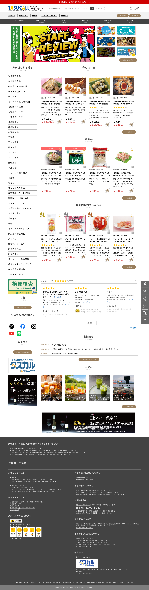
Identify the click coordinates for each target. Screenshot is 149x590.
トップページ (19, 20)
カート (145, 293)
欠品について (14, 506)
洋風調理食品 (91, 582)
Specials (23, 300)
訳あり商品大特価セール (66, 582)
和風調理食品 (100, 582)
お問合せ (107, 20)
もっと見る (88, 323)
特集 (63, 20)
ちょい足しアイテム (49, 15)
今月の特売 (23, 15)
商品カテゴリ (41, 20)
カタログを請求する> (22, 352)
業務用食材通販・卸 (52, 582)
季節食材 (122, 582)
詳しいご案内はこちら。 (84, 528)
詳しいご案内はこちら (84, 546)
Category (22, 70)
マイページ (145, 285)
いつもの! (145, 307)
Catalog (22, 345)
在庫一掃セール (80, 582)
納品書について (15, 504)
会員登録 (123, 15)
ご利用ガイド (85, 20)
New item (88, 141)
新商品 (34, 15)
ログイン (135, 15)
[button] (132, 281)
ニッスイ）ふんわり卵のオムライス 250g (88, 315)
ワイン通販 (129, 582)
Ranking (89, 208)
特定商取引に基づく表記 (84, 479)
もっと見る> (129, 132)
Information (89, 339)
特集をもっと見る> (128, 60)
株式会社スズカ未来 (83, 557)
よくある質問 (14, 510)
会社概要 (79, 571)
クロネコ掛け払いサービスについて (22, 508)
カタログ (129, 20)
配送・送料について (17, 538)
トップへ (145, 322)
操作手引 (145, 314)
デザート (64, 15)
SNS (22, 317)
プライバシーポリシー (84, 573)
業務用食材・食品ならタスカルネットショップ (30, 582)
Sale (88, 70)
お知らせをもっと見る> (89, 359)
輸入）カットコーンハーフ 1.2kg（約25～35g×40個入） (123, 311)
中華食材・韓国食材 (112, 582)
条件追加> (99, 8)
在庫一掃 (11, 15)
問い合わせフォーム (83, 505)
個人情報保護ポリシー (84, 477)
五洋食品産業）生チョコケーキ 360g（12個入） (56, 310)
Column (88, 369)
